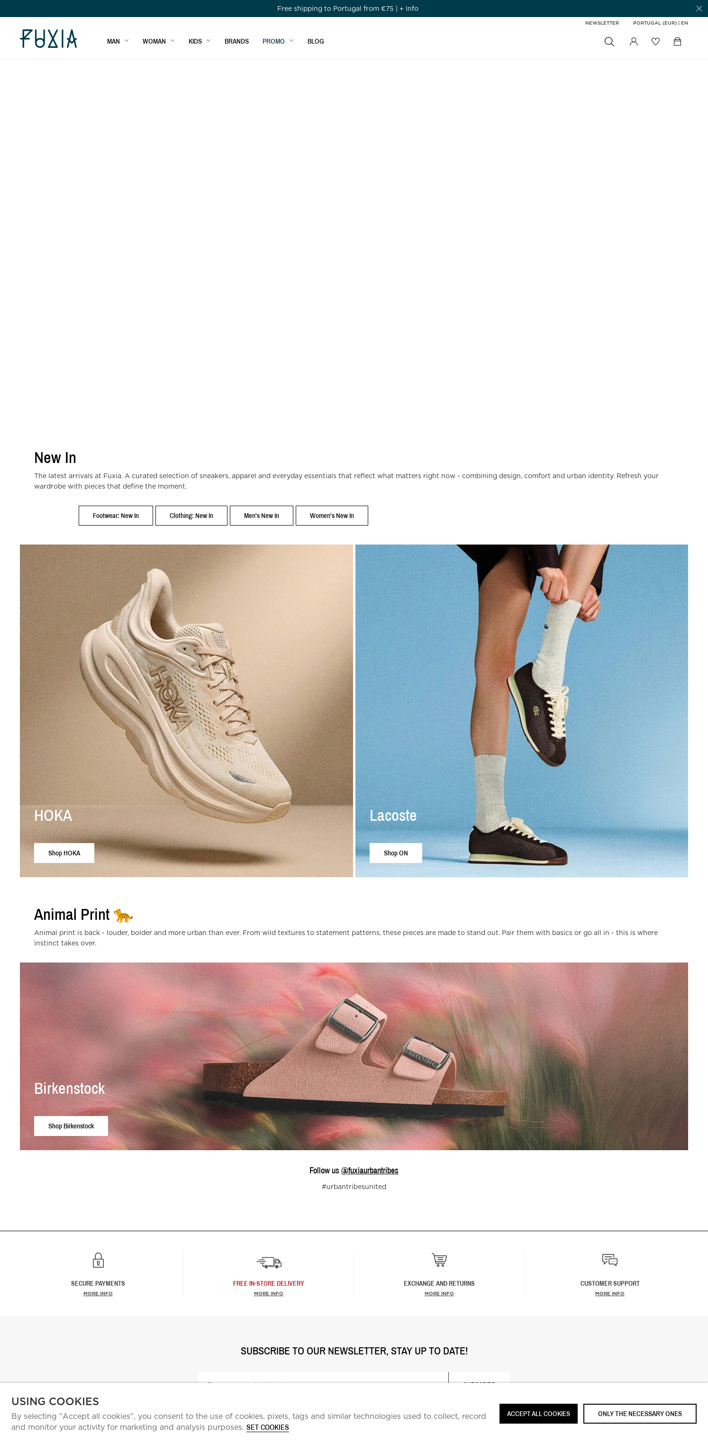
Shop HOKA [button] (64, 853)
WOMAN (154, 41)
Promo (274, 41)
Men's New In (261, 515)
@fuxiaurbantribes (370, 1170)
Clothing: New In (191, 515)
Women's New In (332, 515)
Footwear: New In (116, 515)
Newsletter (602, 23)
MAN (113, 41)
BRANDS (237, 41)
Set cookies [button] (267, 1427)
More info (98, 1293)
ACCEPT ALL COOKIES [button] (538, 1413)
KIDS (195, 41)
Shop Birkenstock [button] (71, 1126)
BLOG (316, 41)
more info (268, 1293)
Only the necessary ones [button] (640, 1413)
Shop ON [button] (396, 853)
